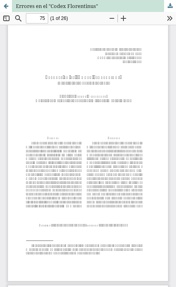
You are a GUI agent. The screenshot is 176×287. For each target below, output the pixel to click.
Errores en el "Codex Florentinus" (57, 6)
